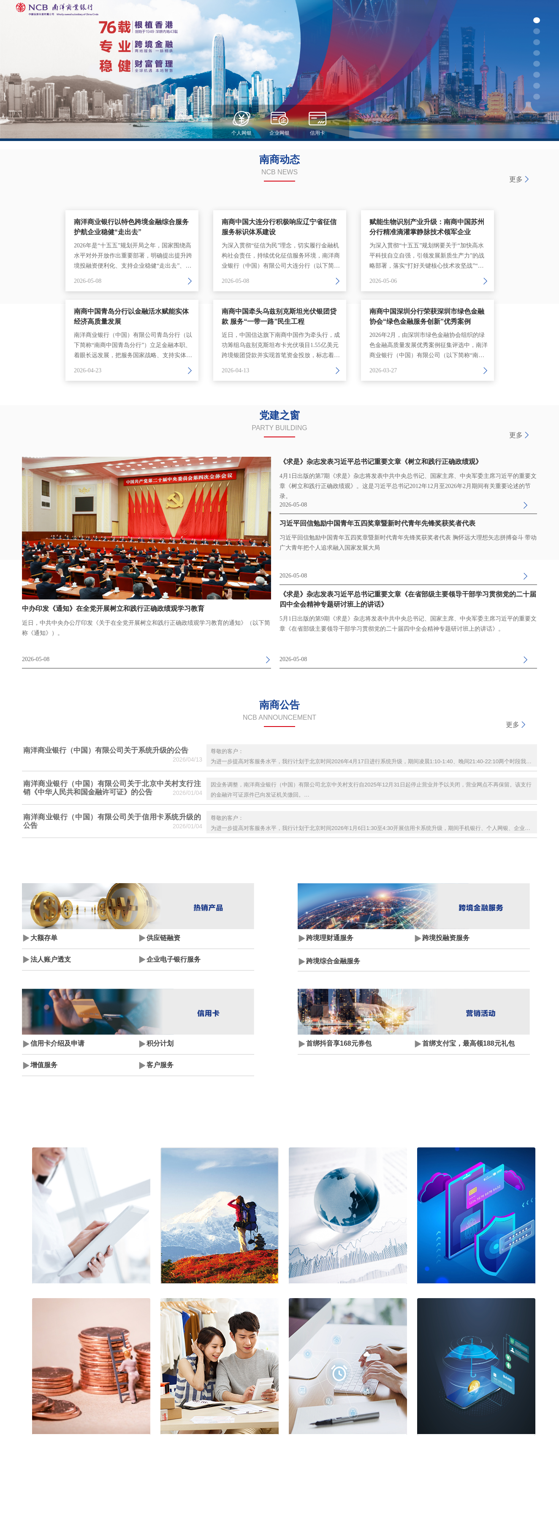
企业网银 (279, 133)
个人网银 (241, 133)
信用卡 (317, 133)
